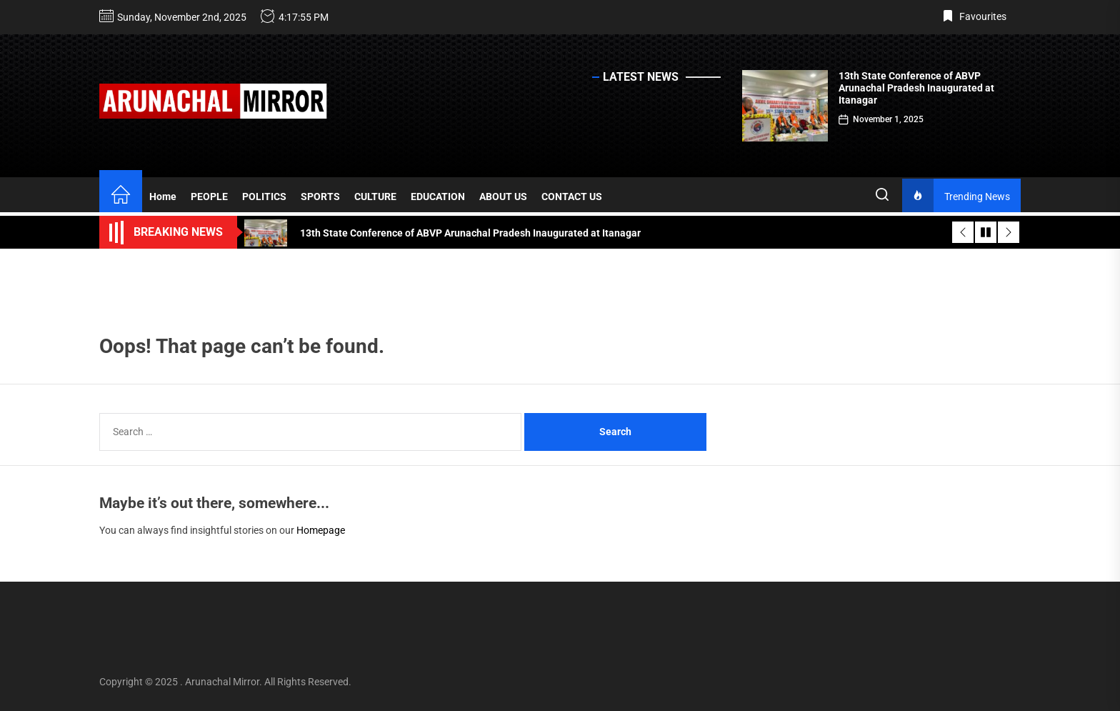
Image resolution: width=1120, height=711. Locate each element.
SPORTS (320, 196)
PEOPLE (209, 196)
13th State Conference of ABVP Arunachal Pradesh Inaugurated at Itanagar (916, 88)
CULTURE (375, 196)
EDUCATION (438, 196)
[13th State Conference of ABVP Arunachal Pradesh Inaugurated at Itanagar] (785, 105)
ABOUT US (503, 196)
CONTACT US (571, 196)
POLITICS (264, 196)
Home (162, 196)
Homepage (320, 530)
